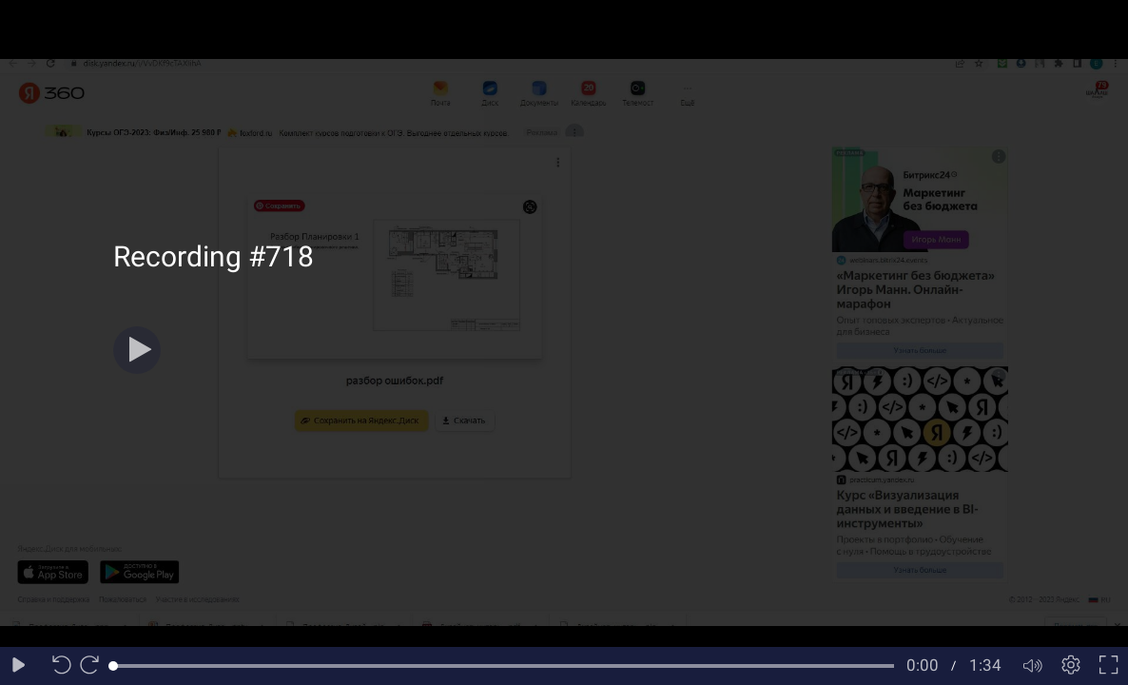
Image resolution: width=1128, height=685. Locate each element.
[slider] (503, 666)
